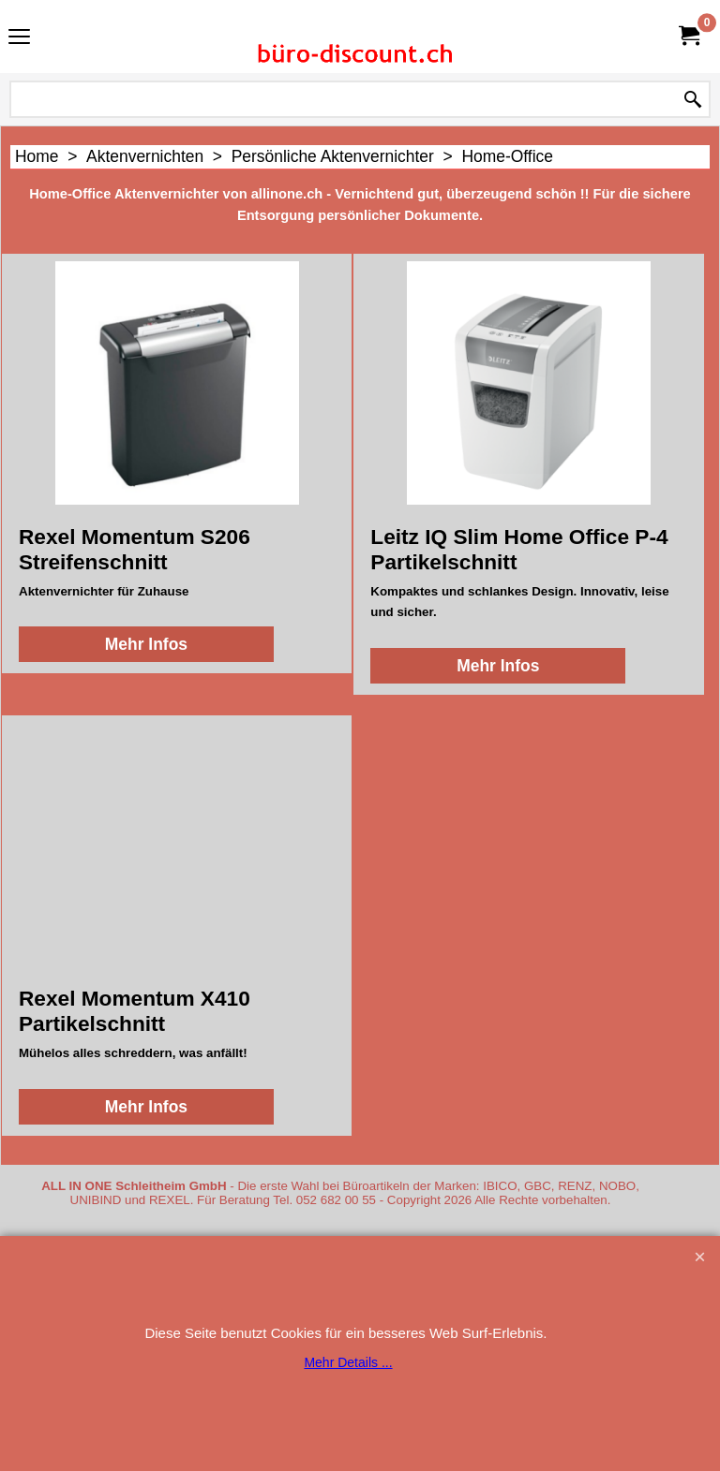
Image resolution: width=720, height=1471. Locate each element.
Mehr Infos (146, 644)
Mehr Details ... (348, 1362)
